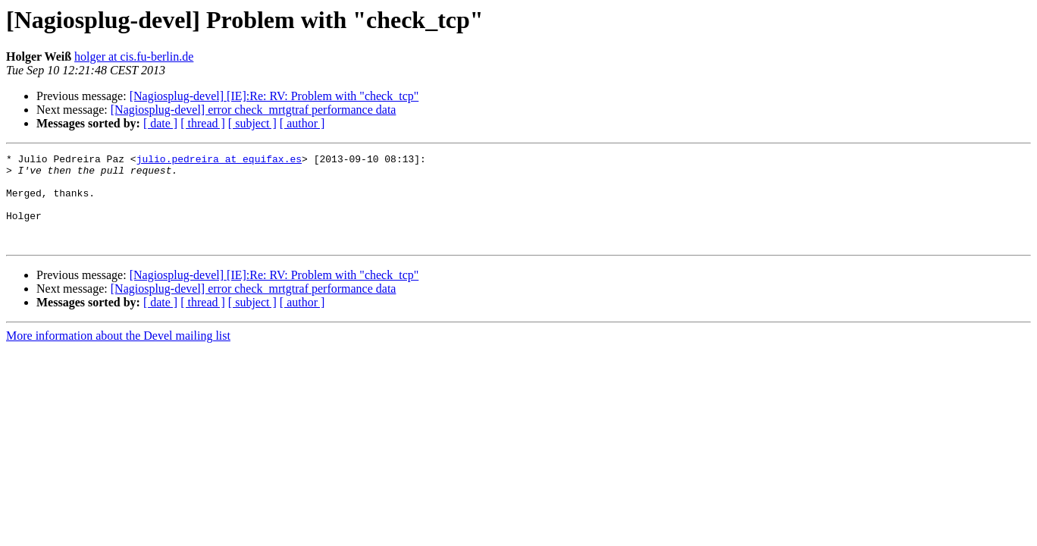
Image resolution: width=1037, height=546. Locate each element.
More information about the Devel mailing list (118, 353)
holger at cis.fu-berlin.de (133, 56)
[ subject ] (252, 123)
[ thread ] (202, 123)
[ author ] (302, 123)
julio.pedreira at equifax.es (219, 161)
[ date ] (160, 123)
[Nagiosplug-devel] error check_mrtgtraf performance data (253, 109)
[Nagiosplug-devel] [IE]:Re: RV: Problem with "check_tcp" (274, 95)
